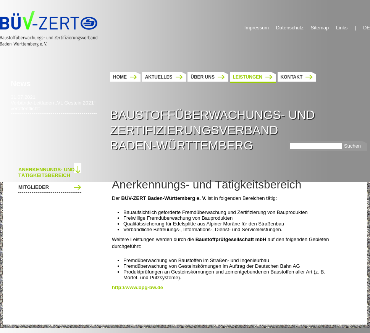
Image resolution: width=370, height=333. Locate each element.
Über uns (203, 77)
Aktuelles (159, 77)
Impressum (256, 28)
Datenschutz (290, 28)
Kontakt (292, 77)
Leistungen (247, 77)
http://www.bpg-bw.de (137, 287)
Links (341, 28)
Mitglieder (33, 187)
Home (120, 77)
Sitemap (320, 28)
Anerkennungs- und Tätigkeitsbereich (46, 172)
